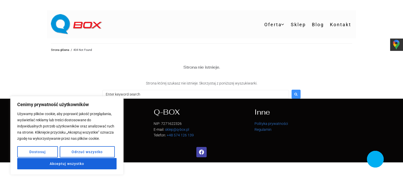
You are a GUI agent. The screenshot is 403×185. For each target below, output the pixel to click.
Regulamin (263, 129)
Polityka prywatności (271, 124)
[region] (67, 136)
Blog (318, 24)
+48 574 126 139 (180, 135)
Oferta (273, 24)
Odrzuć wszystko (87, 152)
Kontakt (340, 24)
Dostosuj (37, 152)
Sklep (298, 24)
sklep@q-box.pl (177, 129)
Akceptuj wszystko (67, 164)
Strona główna (60, 50)
